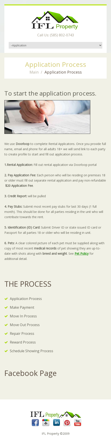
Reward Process (23, 342)
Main (34, 72)
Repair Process (22, 333)
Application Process (26, 298)
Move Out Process (25, 324)
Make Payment (22, 307)
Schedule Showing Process (31, 351)
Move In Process (23, 316)
